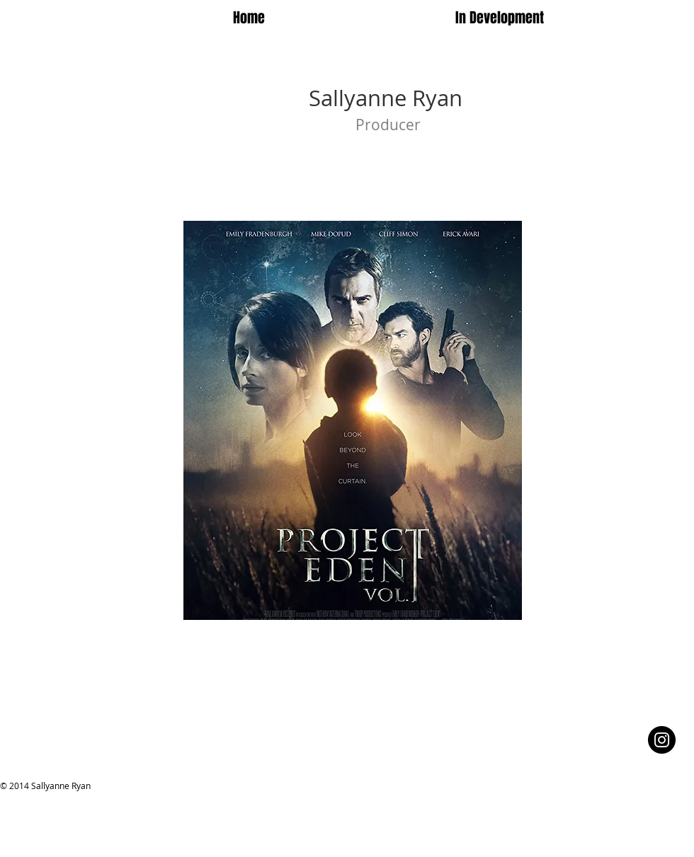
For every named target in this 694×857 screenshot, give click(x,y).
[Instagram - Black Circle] (662, 740)
